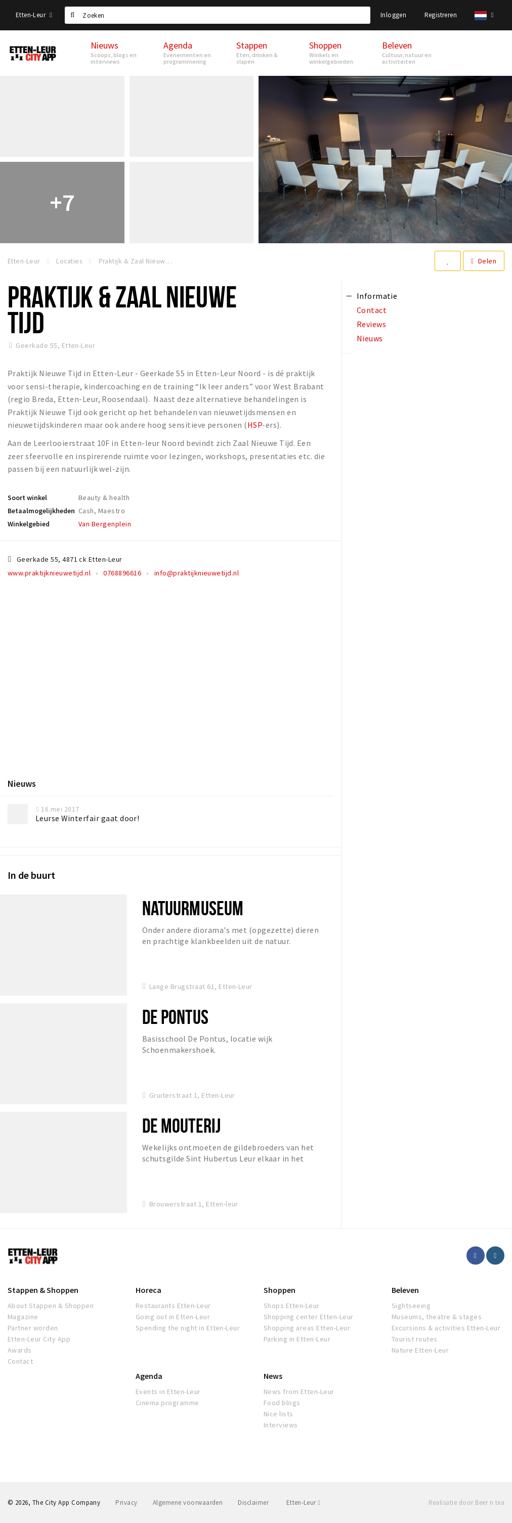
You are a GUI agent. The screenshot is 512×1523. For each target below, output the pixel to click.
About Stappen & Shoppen (51, 1305)
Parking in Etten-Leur (297, 1338)
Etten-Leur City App (39, 1338)
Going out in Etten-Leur (173, 1316)
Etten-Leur (34, 15)
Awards (20, 1350)
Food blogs (282, 1402)
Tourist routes (415, 1338)
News (273, 1376)
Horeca (148, 1290)
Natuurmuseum (192, 908)
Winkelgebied (29, 523)
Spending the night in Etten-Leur (188, 1327)
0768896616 (122, 572)
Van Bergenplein (104, 523)
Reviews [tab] (371, 324)
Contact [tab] (372, 310)
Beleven (405, 1290)
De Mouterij (181, 1125)
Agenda (149, 1376)
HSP (254, 425)
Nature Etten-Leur (420, 1350)
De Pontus (175, 1016)
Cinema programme (167, 1402)
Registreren (440, 15)
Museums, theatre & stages (437, 1316)
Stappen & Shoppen (43, 1290)
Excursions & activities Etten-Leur (446, 1327)
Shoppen (279, 1290)
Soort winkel (27, 497)
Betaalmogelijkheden (41, 510)
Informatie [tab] (377, 296)
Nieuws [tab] (370, 338)
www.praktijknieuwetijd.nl (49, 572)
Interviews (281, 1424)
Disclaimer (253, 1502)
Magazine (23, 1316)
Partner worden (33, 1327)
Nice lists (278, 1413)
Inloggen (393, 15)
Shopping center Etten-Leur (308, 1316)
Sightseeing (411, 1305)
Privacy (126, 1502)
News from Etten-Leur (299, 1391)
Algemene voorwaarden (188, 1502)
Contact (20, 1361)
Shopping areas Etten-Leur (307, 1327)
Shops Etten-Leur (292, 1305)
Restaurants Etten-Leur (173, 1305)
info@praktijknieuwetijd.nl (196, 572)
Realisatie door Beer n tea (466, 1502)
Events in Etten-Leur (168, 1391)
